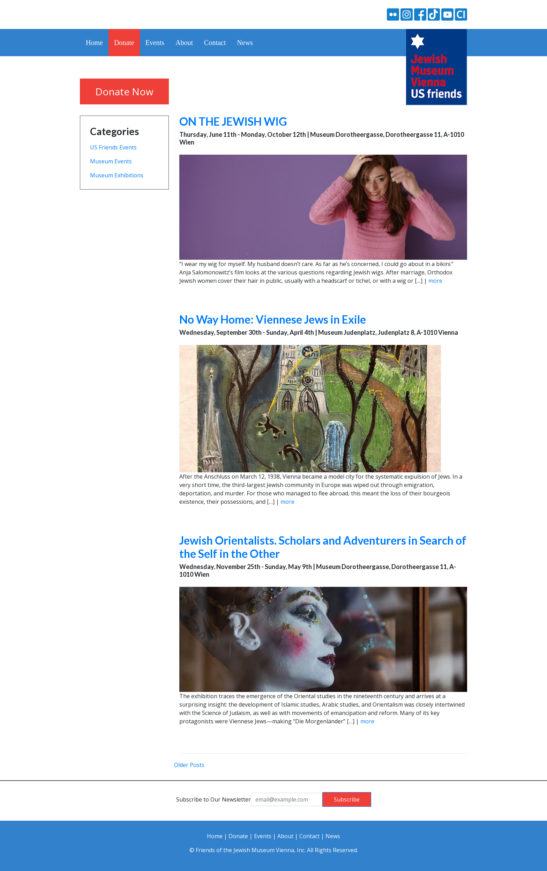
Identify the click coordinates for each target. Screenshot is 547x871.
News (245, 42)
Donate (124, 42)
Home (94, 42)
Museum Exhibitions (116, 175)
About (184, 42)
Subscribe (347, 799)
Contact (215, 42)
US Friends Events (113, 147)
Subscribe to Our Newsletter (213, 799)
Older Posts (189, 765)
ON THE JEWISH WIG (233, 121)
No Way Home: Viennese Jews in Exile (272, 319)
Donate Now (124, 91)
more (435, 281)
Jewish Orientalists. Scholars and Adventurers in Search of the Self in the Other (322, 546)
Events (154, 42)
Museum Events (111, 161)
